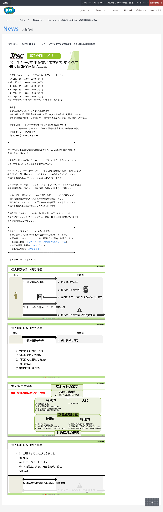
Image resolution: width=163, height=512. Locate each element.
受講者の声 (141, 10)
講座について (102, 10)
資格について (86, 10)
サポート (116, 10)
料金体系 (128, 10)
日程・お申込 (156, 10)
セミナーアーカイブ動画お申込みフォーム (46, 242)
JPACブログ (38, 245)
